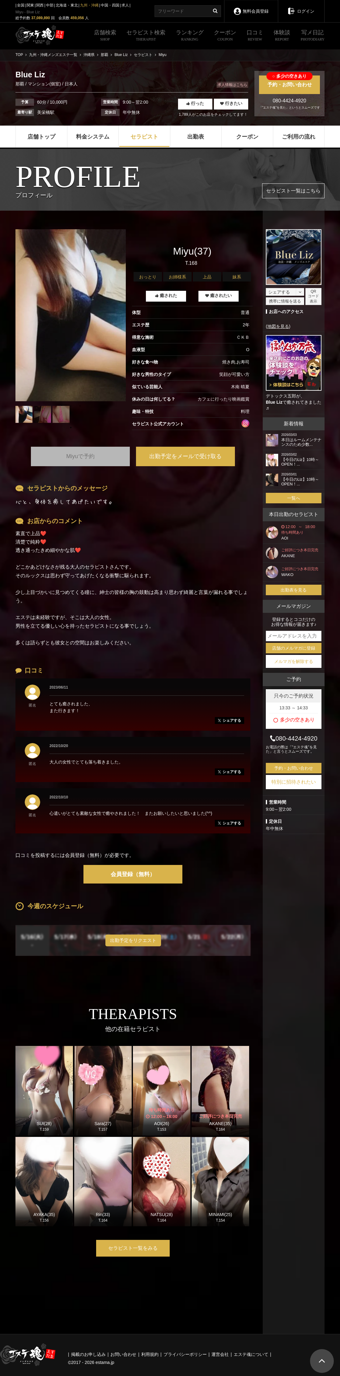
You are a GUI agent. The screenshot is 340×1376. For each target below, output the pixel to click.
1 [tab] (71, 427)
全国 (20, 5)
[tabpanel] (70, 315)
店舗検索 (105, 36)
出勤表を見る (294, 589)
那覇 (20, 83)
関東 (30, 5)
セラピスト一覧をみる (133, 1248)
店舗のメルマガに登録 (293, 648)
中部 (49, 5)
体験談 (282, 36)
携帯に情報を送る (285, 301)
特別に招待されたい (293, 782)
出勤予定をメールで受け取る (185, 456)
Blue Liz (274, 402)
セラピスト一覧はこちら (293, 190)
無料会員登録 (251, 7)
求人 (125, 5)
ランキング (190, 36)
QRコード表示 (313, 296)
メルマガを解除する (293, 661)
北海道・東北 (67, 5)
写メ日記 (313, 36)
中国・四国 (110, 5)
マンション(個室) (44, 83)
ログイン (301, 7)
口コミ (255, 36)
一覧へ (293, 498)
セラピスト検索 (145, 36)
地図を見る (278, 326)
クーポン (225, 36)
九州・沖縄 (89, 5)
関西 (40, 5)
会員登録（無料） (133, 874)
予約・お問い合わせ (289, 81)
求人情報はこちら (232, 85)
